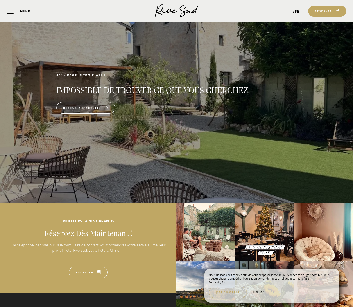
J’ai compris (228, 292)
